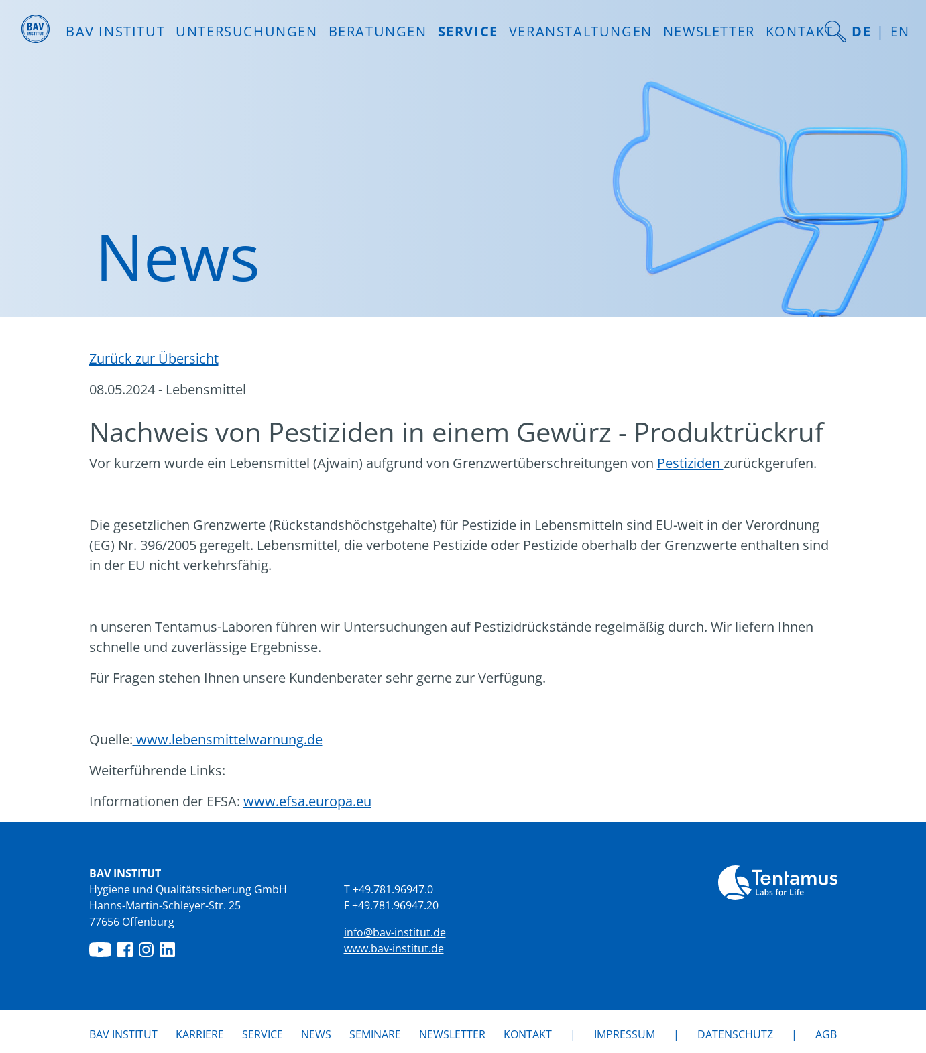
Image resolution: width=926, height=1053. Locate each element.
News (316, 1034)
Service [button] (468, 31)
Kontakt (799, 31)
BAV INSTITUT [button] (115, 31)
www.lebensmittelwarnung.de (228, 739)
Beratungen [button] (378, 31)
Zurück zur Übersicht (154, 358)
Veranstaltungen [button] (580, 31)
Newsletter (709, 31)
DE (861, 31)
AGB (826, 1034)
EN (900, 31)
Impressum (624, 1034)
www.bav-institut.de (394, 948)
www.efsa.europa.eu (307, 801)
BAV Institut (123, 1034)
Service (262, 1034)
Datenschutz (735, 1034)
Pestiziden (690, 463)
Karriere (200, 1034)
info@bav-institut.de (395, 932)
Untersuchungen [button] (246, 31)
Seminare (375, 1034)
